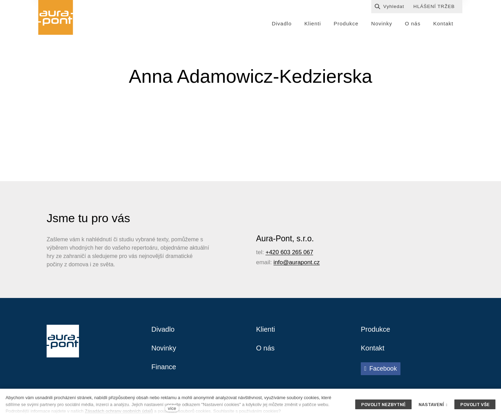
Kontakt (372, 348)
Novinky (163, 348)
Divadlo (163, 329)
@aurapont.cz (301, 262)
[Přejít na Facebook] (380, 368)
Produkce (375, 329)
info (278, 262)
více (172, 408)
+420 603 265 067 (289, 252)
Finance (163, 367)
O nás (265, 348)
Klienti (265, 329)
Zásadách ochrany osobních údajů (119, 411)
